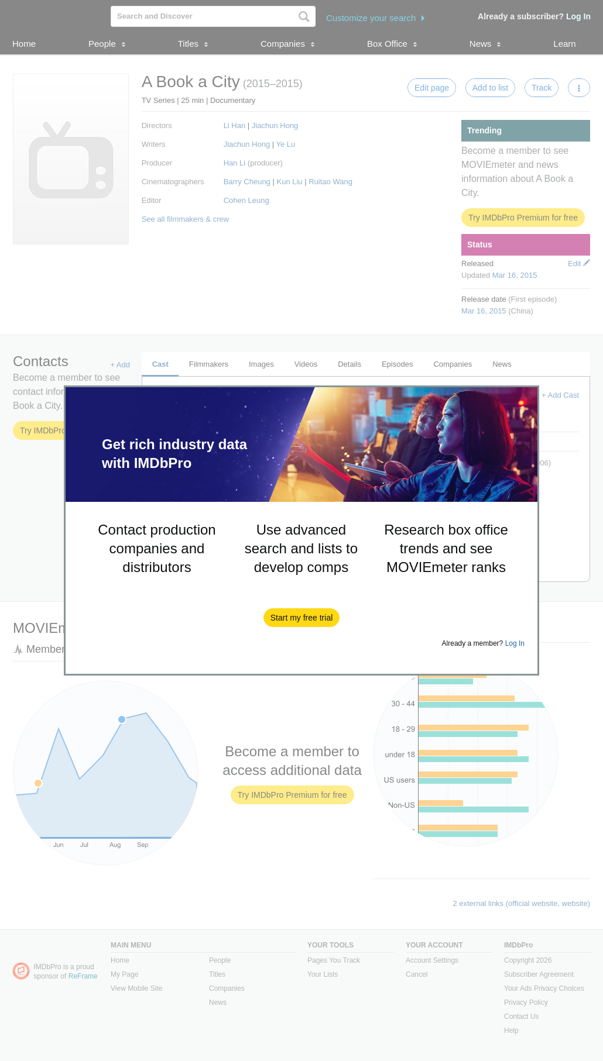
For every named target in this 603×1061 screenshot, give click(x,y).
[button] (302, 617)
